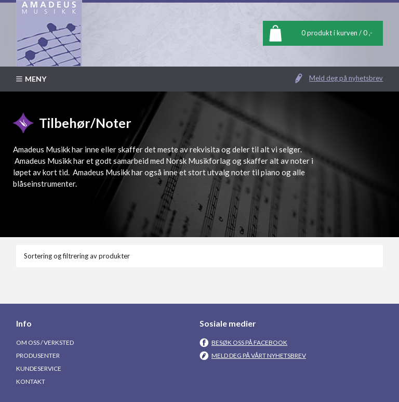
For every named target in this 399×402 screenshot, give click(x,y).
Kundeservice (38, 368)
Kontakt (30, 381)
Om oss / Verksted (45, 342)
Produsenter (38, 355)
